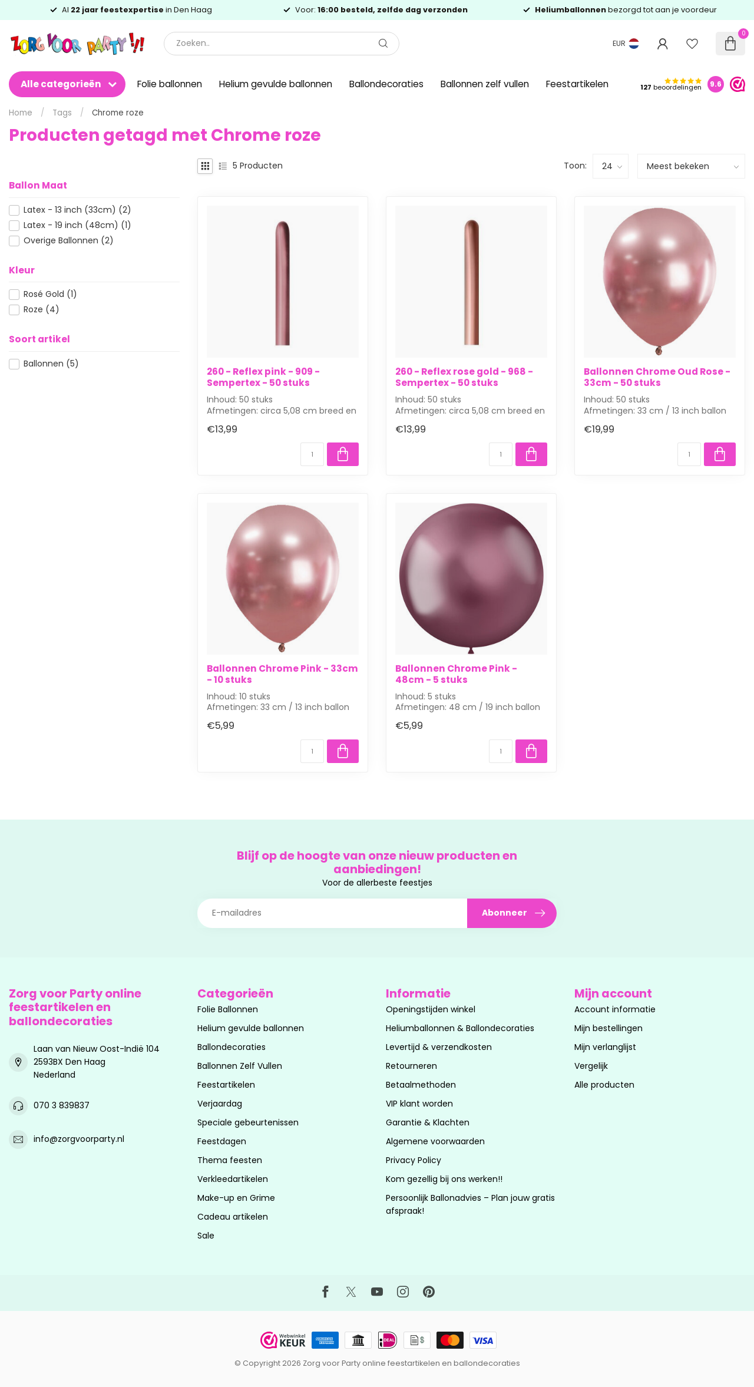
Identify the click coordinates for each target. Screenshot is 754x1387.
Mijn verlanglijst (605, 1047)
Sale (205, 1235)
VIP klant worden (419, 1103)
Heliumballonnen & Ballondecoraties (460, 1028)
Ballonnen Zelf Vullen (239, 1066)
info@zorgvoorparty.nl (79, 1139)
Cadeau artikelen (232, 1217)
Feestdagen (221, 1141)
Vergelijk (591, 1066)
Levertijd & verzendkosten (439, 1047)
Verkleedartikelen (232, 1179)
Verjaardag (219, 1103)
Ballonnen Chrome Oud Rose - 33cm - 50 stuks (657, 377)
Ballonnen (51, 363)
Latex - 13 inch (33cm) (77, 210)
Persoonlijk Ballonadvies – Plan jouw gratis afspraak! (470, 1204)
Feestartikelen (577, 84)
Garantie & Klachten (427, 1122)
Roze (41, 309)
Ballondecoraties (386, 84)
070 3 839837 (62, 1105)
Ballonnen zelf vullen (485, 84)
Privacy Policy (413, 1160)
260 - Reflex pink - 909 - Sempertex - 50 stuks (263, 377)
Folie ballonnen (169, 84)
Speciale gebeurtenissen (248, 1122)
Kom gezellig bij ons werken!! (444, 1179)
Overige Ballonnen (69, 240)
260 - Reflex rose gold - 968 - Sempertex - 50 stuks (464, 377)
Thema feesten (229, 1160)
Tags (62, 112)
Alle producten (604, 1085)
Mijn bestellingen (608, 1028)
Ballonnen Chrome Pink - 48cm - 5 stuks (456, 674)
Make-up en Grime (236, 1198)
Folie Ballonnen (227, 1009)
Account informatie (615, 1009)
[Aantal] (312, 454)
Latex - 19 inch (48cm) (77, 225)
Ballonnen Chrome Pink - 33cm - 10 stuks (282, 674)
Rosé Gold (50, 294)
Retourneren (411, 1066)
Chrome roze (118, 112)
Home (20, 112)
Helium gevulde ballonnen (275, 84)
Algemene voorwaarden (435, 1141)
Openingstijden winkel (430, 1009)
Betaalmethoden (421, 1085)
